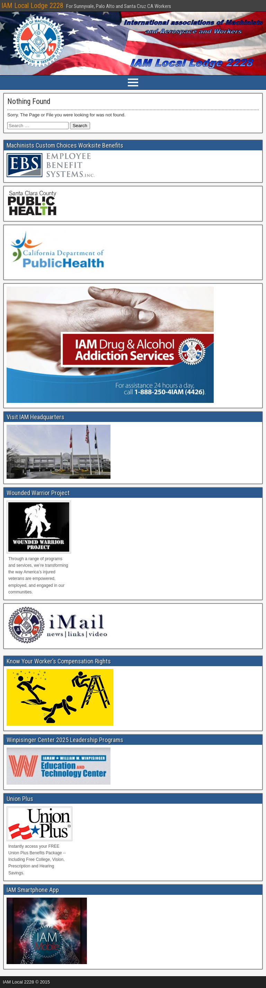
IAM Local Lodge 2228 (32, 5)
